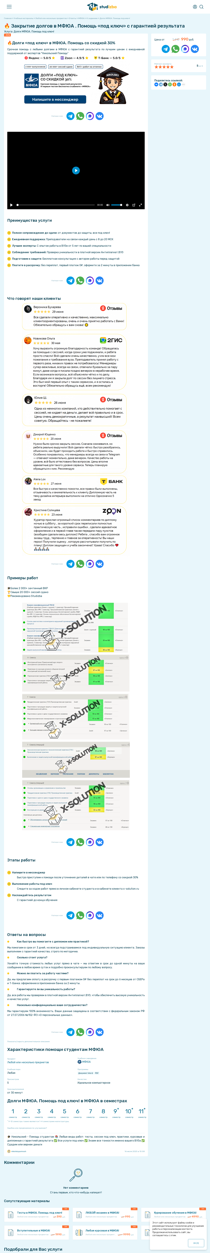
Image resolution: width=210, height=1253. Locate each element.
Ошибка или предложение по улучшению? (27, 1128)
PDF (97, 1073)
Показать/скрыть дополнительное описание (28, 1041)
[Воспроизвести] (11, 205)
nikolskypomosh (16, 1151)
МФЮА (84, 1062)
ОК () (196, 1243)
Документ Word (85, 1073)
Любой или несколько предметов (28, 1062)
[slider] (55, 204)
